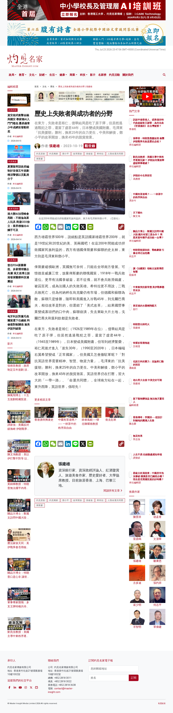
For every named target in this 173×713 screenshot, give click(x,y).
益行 (150, 312)
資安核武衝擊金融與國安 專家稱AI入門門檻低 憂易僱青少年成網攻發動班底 (18, 123)
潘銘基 (151, 371)
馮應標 (151, 182)
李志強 (151, 439)
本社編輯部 (18, 136)
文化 (31, 74)
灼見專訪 (12, 260)
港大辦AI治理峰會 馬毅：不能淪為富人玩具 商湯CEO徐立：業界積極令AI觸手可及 (18, 222)
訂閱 (133, 677)
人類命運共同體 (115, 154)
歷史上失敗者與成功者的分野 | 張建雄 (75, 86)
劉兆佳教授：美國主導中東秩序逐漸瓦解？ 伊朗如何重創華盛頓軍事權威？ (156, 163)
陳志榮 (151, 426)
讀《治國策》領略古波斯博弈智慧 (156, 271)
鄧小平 (65, 154)
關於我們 (127, 74)
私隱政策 (162, 703)
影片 (92, 74)
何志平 (151, 259)
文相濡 (151, 346)
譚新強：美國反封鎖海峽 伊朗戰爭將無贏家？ (18, 429)
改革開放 (77, 154)
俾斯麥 (39, 159)
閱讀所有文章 (113, 490)
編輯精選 (152, 405)
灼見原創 (40, 154)
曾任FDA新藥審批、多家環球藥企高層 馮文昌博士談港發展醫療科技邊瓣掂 (18, 273)
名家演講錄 (13, 208)
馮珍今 (151, 203)
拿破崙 (89, 154)
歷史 (52, 86)
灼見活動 (114, 74)
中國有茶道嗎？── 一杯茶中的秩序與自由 (68, 419)
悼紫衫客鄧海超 (156, 343)
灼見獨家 (53, 154)
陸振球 (151, 278)
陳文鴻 (151, 216)
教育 (21, 74)
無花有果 (152, 436)
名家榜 (102, 74)
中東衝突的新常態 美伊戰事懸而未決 (156, 290)
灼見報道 (12, 161)
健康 (62, 74)
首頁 (36, 86)
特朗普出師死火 (156, 324)
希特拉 (100, 154)
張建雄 (54, 146)
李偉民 (151, 129)
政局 (11, 74)
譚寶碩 (151, 461)
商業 (72, 74)
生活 (52, 74)
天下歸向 (152, 212)
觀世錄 (90, 146)
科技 (82, 74)
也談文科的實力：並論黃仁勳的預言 (156, 364)
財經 (42, 74)
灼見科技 (12, 110)
